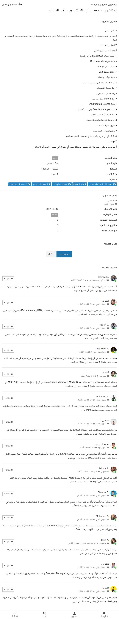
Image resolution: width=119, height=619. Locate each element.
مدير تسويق (101, 352)
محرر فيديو (102, 447)
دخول (50, 254)
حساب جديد (64, 254)
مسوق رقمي (109, 204)
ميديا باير (102, 376)
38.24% (54, 214)
